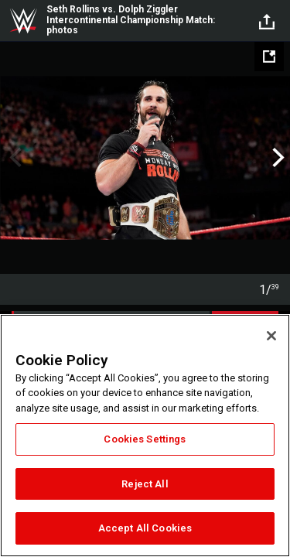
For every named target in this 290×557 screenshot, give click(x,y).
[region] (145, 435)
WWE (23, 21)
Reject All (144, 484)
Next (276, 158)
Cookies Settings (145, 439)
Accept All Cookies (145, 528)
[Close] (271, 336)
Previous (13, 158)
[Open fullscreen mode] (269, 56)
